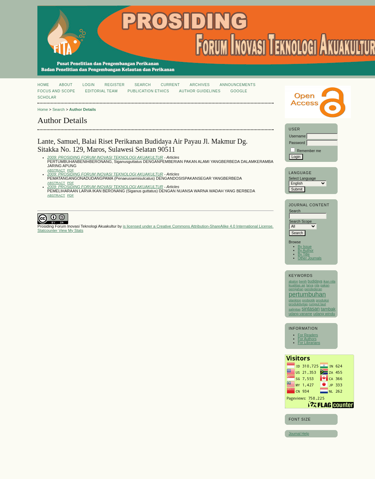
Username (297, 136)
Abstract (56, 170)
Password (297, 143)
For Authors (307, 339)
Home (43, 85)
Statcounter (47, 230)
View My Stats (71, 230)
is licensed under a (140, 226)
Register (114, 85)
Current (170, 85)
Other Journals (310, 258)
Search (143, 85)
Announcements (238, 85)
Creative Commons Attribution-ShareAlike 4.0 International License (214, 226)
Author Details (82, 109)
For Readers (308, 335)
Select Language (302, 178)
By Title (304, 254)
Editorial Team (101, 91)
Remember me (309, 151)
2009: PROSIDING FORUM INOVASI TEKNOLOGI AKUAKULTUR (105, 157)
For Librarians (309, 343)
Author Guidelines (200, 91)
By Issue (305, 247)
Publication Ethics (148, 91)
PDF (70, 170)
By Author (305, 250)
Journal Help (299, 434)
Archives (200, 85)
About (65, 85)
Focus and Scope (56, 91)
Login (88, 85)
